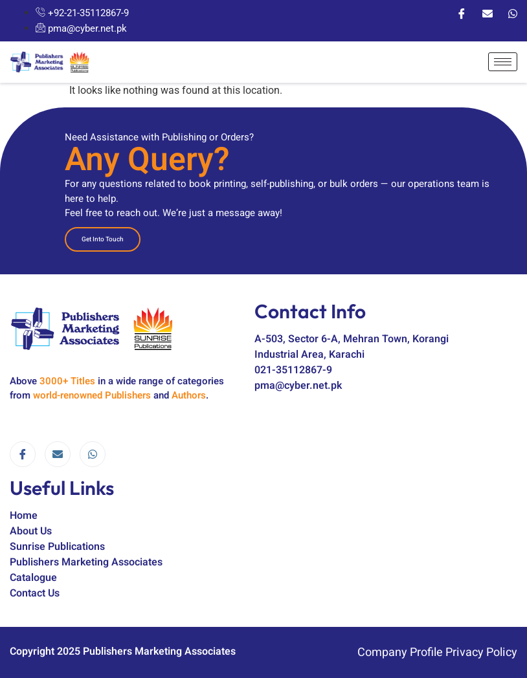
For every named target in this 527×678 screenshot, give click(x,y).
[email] (58, 454)
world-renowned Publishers (92, 395)
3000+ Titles (67, 381)
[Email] (487, 13)
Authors (189, 395)
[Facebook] (461, 13)
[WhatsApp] (512, 13)
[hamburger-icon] (502, 61)
